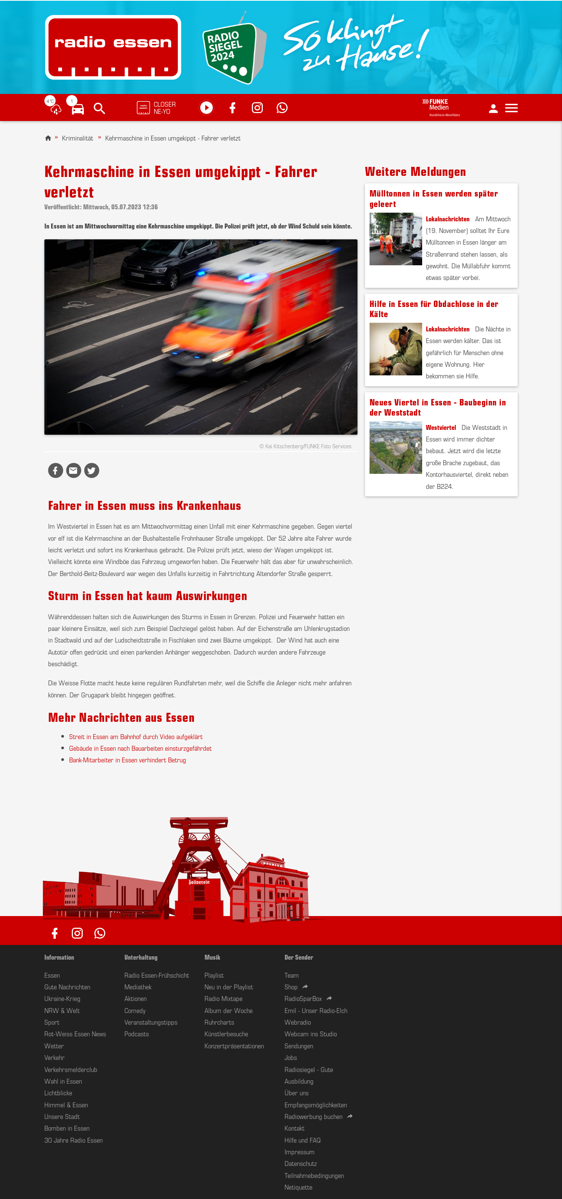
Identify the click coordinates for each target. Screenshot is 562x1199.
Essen (52, 975)
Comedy (134, 1010)
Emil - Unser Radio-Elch (316, 1010)
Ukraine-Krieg (62, 998)
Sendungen (299, 1045)
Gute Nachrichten (67, 986)
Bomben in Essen (66, 1127)
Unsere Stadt (62, 1116)
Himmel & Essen (66, 1104)
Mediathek (137, 986)
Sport (51, 1022)
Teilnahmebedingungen (314, 1175)
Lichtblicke (58, 1092)
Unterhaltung (141, 957)
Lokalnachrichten (448, 218)
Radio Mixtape (223, 998)
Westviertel (441, 427)
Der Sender (299, 957)
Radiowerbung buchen (313, 1116)
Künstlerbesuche (226, 1033)
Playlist (214, 975)
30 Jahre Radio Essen (73, 1140)
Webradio (298, 1022)
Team (292, 975)
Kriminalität (77, 137)
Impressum (300, 1151)
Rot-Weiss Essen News (75, 1033)
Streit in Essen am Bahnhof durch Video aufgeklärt (136, 736)
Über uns (297, 1092)
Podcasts (136, 1033)
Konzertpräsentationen (234, 1045)
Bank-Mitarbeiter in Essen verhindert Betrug (127, 759)
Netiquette (298, 1186)
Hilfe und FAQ (303, 1140)
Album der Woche (229, 1010)
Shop (291, 986)
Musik (212, 957)
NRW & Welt (62, 1010)
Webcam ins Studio (311, 1033)
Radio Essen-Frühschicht (156, 975)
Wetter (54, 1045)
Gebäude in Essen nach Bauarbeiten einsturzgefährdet (140, 748)
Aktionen (135, 998)
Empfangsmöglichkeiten (316, 1104)
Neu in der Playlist (229, 986)
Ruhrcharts (219, 1022)
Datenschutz (301, 1163)
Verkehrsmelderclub (70, 1069)
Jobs (291, 1057)
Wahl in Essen (63, 1081)
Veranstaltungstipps (150, 1022)
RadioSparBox (303, 998)
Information (59, 957)
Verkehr (54, 1057)
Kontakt (294, 1127)
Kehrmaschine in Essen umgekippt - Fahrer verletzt (173, 137)
